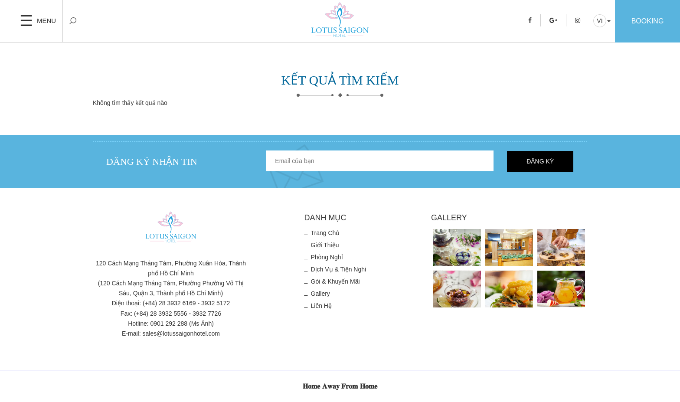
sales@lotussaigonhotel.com (181, 333)
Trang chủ (325, 232)
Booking (647, 21)
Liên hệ (321, 305)
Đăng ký (540, 161)
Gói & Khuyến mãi (335, 281)
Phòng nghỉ (327, 257)
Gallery (320, 293)
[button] (602, 20)
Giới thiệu (325, 245)
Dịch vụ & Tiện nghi (338, 269)
